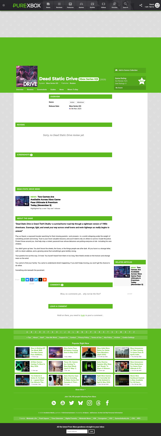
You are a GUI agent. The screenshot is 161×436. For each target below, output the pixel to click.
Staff (42, 338)
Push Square (44, 418)
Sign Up (151, 7)
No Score (119, 88)
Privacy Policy (83, 338)
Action (72, 102)
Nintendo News (85, 418)
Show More (80, 390)
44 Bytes (86, 413)
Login (146, 7)
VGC (111, 418)
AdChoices (93, 413)
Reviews (30, 90)
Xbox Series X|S (52, 83)
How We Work (51, 338)
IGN (94, 418)
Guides (53, 90)
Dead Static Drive (69, 78)
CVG (133, 418)
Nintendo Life (32, 418)
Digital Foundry (71, 418)
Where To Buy (72, 90)
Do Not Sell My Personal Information (110, 413)
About (35, 338)
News (62, 90)
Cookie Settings (128, 338)
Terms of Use (96, 338)
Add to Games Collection (126, 70)
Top (29, 338)
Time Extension (57, 418)
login (83, 315)
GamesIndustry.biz (122, 418)
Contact (73, 338)
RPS (138, 418)
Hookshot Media (49, 413)
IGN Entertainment (68, 413)
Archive (117, 338)
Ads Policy (108, 338)
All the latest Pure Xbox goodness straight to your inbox (80, 427)
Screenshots (42, 90)
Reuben (73, 83)
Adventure (80, 102)
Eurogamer (102, 418)
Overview (19, 90)
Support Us (63, 338)
